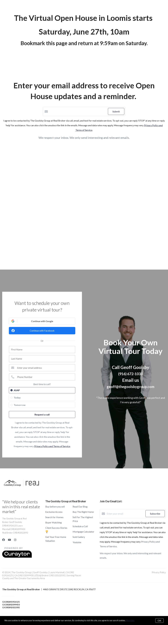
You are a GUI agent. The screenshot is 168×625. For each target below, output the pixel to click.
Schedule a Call (80, 526)
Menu (121, 7)
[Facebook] (3, 539)
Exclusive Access (53, 511)
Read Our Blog (80, 506)
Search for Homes (54, 517)
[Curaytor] (17, 556)
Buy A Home (41, 7)
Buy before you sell (55, 506)
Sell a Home (59, 7)
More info (130, 620)
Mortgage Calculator (83, 531)
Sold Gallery (79, 536)
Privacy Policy (159, 572)
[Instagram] (15, 539)
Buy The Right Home (83, 511)
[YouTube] (9, 539)
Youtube (77, 542)
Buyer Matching (53, 522)
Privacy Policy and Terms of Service (52, 446)
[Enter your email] (125, 514)
